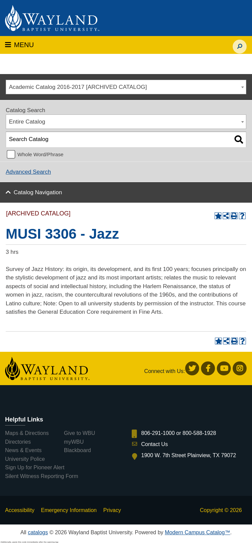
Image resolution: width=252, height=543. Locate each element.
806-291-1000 (158, 433)
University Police (25, 459)
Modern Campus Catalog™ (197, 532)
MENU (19, 44)
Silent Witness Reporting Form (41, 476)
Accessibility (19, 510)
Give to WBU (79, 433)
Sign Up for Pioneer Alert (34, 467)
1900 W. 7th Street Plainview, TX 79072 (188, 455)
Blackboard (77, 450)
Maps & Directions (27, 433)
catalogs (38, 532)
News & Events (23, 450)
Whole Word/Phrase (41, 154)
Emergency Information (69, 510)
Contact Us (154, 444)
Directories (18, 442)
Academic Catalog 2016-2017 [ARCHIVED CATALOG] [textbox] (78, 87)
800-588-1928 (199, 433)
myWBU (74, 442)
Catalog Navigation (38, 192)
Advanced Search (28, 172)
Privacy (112, 510)
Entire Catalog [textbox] (27, 121)
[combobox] (126, 87)
